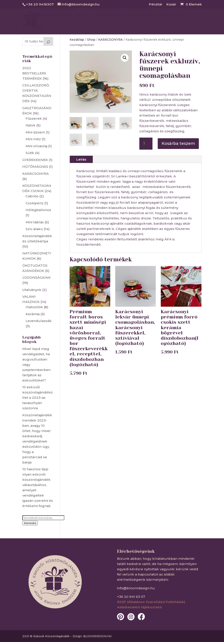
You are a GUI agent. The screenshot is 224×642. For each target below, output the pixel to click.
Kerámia (33, 314)
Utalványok (31, 290)
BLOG (179, 15)
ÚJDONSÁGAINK (36, 277)
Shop (91, 39)
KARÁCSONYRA (110, 39)
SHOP (81, 15)
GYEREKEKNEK (35, 160)
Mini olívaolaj (36, 146)
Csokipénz (35, 203)
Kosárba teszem (178, 143)
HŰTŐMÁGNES (35, 166)
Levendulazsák (39, 321)
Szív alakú (34, 229)
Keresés (30, 523)
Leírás (81, 159)
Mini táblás (35, 222)
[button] (125, 58)
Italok (30, 125)
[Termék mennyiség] (145, 144)
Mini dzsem (35, 132)
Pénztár (155, 4)
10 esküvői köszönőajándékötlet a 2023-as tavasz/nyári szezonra (37, 397)
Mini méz (33, 139)
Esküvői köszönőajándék (46, 15)
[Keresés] (48, 41)
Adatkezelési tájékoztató (139, 607)
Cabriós (32, 196)
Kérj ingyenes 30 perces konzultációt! (132, 15)
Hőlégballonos (38, 210)
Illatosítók (34, 307)
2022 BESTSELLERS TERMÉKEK (34, 73)
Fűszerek (34, 118)
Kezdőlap (77, 39)
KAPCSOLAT (32, 26)
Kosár (171, 4)
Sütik (30, 153)
